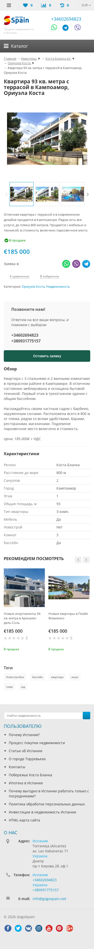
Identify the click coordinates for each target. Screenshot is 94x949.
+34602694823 (66, 19)
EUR (86, 5)
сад (23, 687)
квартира (57, 677)
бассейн (37, 677)
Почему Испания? (24, 734)
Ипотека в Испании (26, 783)
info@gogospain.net (49, 898)
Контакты (17, 766)
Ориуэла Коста (33, 286)
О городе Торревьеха (27, 758)
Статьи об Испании (25, 750)
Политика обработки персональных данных (47, 804)
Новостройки (15, 677)
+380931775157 (26, 341)
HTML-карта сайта (24, 820)
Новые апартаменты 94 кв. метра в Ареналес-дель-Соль (22, 618)
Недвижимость (58, 286)
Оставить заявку (47, 356)
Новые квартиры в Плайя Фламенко (68, 615)
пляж (9, 687)
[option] (21, 194)
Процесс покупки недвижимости (37, 742)
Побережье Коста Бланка (30, 775)
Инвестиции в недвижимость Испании (42, 812)
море (74, 677)
